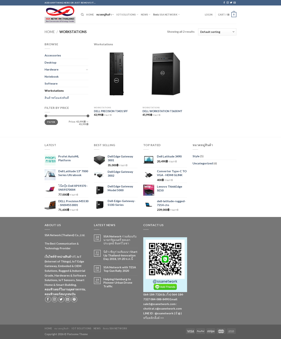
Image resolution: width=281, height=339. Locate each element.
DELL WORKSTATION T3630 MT (162, 111)
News (145, 14)
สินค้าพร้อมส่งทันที (57, 97)
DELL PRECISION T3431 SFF (111, 111)
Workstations (54, 90)
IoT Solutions (127, 14)
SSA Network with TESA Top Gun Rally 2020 (119, 268)
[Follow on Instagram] (228, 2)
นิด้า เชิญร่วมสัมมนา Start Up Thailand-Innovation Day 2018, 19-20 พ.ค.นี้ (120, 255)
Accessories (53, 55)
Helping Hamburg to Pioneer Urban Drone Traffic (117, 282)
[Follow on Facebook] (224, 2)
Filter (51, 122)
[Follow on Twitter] (231, 2)
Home (90, 14)
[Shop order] (217, 31)
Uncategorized (203, 163)
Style (196, 156)
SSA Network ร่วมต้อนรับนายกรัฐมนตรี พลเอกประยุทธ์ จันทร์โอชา (119, 240)
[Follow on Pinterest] (74, 299)
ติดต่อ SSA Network (166, 14)
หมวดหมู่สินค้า (105, 14)
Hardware (51, 69)
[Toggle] (87, 69)
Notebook (52, 76)
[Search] (82, 14)
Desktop (50, 62)
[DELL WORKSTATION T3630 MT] (165, 77)
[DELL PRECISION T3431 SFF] (116, 77)
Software (51, 83)
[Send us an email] (234, 2)
